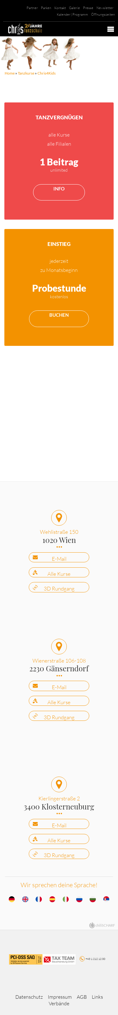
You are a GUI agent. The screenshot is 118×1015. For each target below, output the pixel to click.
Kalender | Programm (72, 14)
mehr (59, 160)
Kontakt (60, 8)
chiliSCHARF (105, 925)
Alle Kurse (59, 573)
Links (97, 997)
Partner (32, 8)
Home (10, 73)
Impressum (60, 997)
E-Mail (59, 558)
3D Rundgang (59, 588)
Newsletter (104, 8)
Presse (88, 8)
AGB (82, 997)
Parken (46, 8)
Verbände (59, 1003)
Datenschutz (29, 997)
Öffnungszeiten (103, 14)
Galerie (74, 8)
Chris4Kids (46, 73)
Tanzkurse (26, 73)
